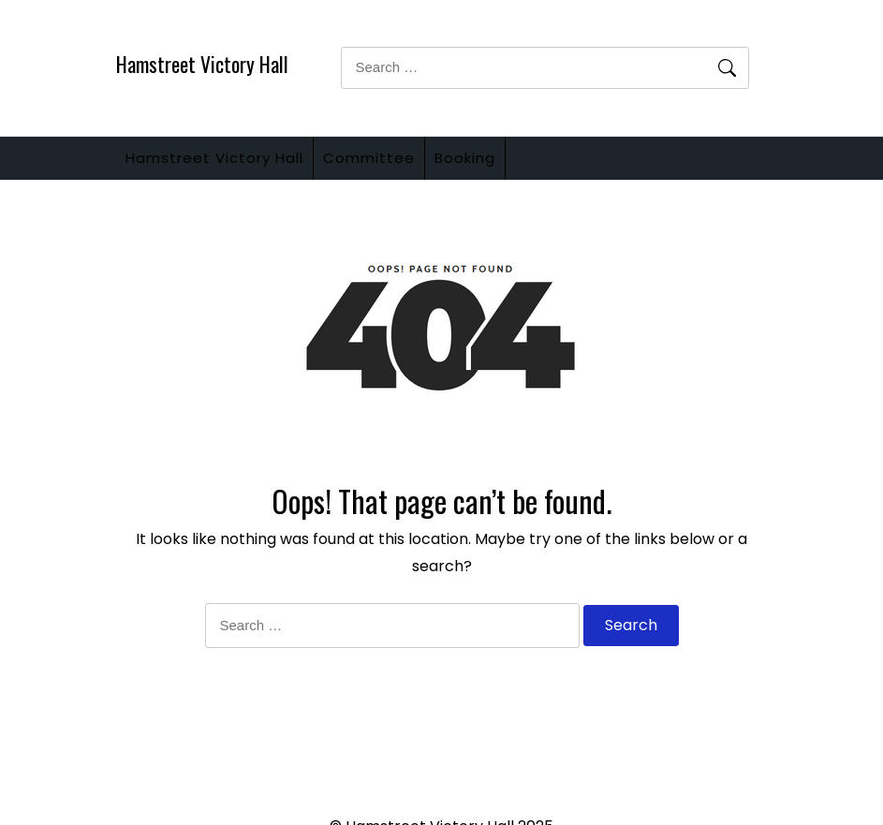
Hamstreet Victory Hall (202, 64)
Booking (511, 165)
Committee (397, 165)
